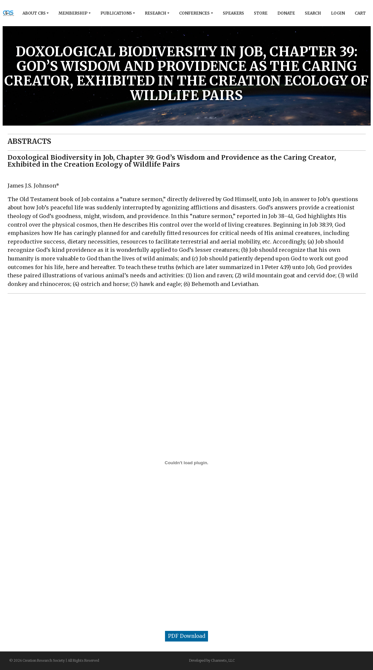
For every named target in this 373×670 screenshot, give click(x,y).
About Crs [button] (34, 13)
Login (338, 13)
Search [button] (313, 13)
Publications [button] (116, 13)
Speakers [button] (233, 13)
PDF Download (186, 636)
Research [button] (155, 13)
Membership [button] (73, 13)
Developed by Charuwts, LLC (212, 660)
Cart (360, 13)
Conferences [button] (194, 13)
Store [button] (261, 13)
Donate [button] (286, 13)
